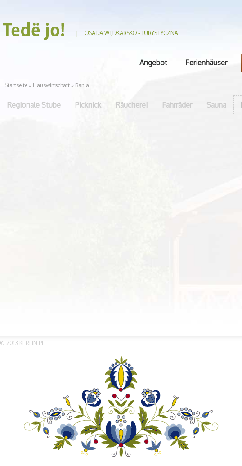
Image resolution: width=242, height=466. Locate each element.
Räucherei (132, 104)
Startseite (15, 85)
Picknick (88, 104)
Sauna (216, 104)
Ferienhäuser (206, 62)
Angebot (153, 62)
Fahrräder (177, 104)
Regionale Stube (34, 104)
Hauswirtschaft (52, 85)
